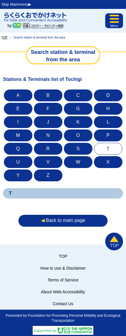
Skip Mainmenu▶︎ (16, 4)
